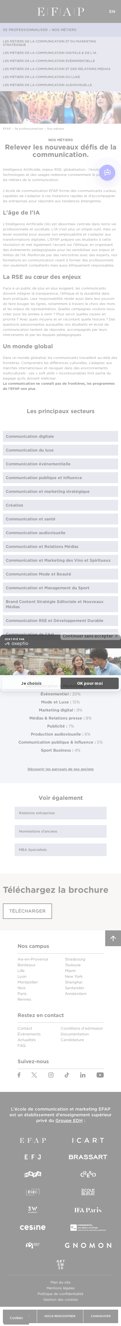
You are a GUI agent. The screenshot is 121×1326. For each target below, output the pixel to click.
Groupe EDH (68, 1120)
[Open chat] (107, 173)
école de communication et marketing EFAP (62, 1109)
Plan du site (60, 1282)
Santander (74, 988)
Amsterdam (76, 993)
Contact (25, 1028)
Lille (21, 971)
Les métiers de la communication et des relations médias (56, 69)
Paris (22, 993)
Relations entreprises (37, 813)
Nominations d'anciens (38, 831)
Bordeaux (26, 965)
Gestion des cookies (60, 1299)
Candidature (72, 1040)
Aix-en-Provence (33, 959)
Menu (8, 11)
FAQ (22, 1045)
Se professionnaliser (25, 30)
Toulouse (73, 965)
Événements (29, 1034)
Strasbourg (75, 959)
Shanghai (73, 982)
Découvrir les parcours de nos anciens (61, 769)
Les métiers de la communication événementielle (49, 61)
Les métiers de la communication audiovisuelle (47, 85)
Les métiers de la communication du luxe (41, 77)
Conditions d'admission (82, 1028)
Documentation (75, 1034)
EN (112, 11)
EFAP (60, 11)
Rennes (24, 999)
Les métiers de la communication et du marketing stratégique (49, 43)
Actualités (27, 1040)
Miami (70, 971)
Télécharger (27, 911)
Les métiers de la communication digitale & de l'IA (50, 53)
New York (73, 976)
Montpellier (28, 982)
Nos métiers (64, 30)
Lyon (22, 976)
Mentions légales (61, 1288)
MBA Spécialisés (33, 849)
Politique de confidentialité (60, 1294)
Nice (22, 988)
